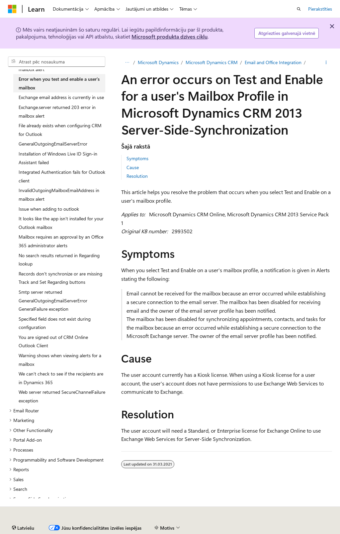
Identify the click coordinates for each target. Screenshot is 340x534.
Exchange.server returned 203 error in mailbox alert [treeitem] (57, 111)
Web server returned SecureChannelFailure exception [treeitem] (62, 396)
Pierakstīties (320, 9)
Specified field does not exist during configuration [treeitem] (55, 323)
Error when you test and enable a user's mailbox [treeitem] (59, 83)
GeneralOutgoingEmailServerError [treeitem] (53, 144)
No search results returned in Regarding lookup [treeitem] (59, 259)
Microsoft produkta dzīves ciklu (169, 36)
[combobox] (56, 61)
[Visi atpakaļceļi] (127, 62)
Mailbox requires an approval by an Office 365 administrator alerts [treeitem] (61, 241)
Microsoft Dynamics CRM (212, 62)
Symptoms (137, 158)
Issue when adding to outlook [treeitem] (49, 209)
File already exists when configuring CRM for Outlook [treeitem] (60, 129)
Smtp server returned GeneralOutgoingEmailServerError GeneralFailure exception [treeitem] (53, 300)
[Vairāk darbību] (326, 62)
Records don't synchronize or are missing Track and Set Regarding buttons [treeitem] (60, 277)
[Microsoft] (12, 9)
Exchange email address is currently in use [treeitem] (61, 97)
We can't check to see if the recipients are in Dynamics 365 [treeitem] (61, 378)
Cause (133, 167)
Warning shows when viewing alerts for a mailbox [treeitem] (60, 359)
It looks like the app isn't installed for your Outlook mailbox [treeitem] (61, 222)
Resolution (137, 176)
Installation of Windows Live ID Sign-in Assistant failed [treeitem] (58, 158)
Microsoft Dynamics (158, 62)
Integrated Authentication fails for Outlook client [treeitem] (62, 176)
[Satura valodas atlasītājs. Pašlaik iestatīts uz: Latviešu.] (23, 528)
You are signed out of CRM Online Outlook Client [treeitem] (53, 341)
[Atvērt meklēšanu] (298, 9)
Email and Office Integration (273, 62)
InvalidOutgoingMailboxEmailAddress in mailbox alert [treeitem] (59, 194)
